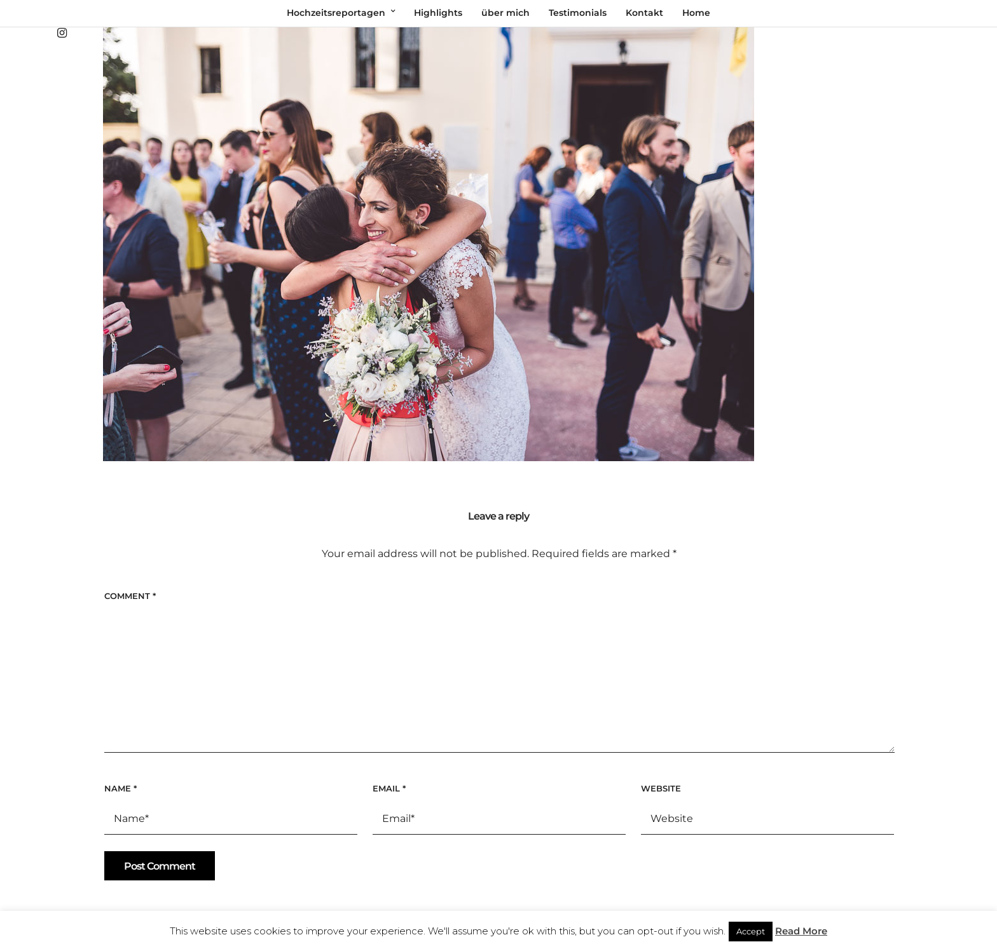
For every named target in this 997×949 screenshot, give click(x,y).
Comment (130, 596)
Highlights (438, 12)
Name (120, 788)
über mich (505, 12)
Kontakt (644, 12)
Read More (801, 931)
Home (696, 12)
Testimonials (578, 12)
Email (389, 788)
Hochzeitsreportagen (336, 12)
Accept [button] (750, 931)
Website (661, 788)
